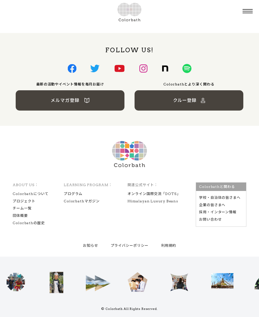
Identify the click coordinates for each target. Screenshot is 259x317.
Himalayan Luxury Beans (152, 201)
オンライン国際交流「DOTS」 (154, 194)
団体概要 (20, 216)
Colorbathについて (31, 194)
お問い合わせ (210, 219)
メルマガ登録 (70, 100)
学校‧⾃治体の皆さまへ (220, 198)
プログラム (73, 194)
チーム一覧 (22, 208)
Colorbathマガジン (82, 201)
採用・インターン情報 (217, 212)
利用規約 (168, 245)
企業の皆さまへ (212, 205)
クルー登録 (189, 100)
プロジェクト (24, 201)
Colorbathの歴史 (29, 223)
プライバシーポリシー (129, 245)
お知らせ (90, 245)
